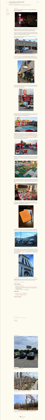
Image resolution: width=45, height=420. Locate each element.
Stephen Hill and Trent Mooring (18, 56)
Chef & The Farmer (16, 87)
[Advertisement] (26, 328)
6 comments (17, 412)
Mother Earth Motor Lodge (34, 113)
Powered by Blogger (22, 416)
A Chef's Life (26, 86)
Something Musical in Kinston (20, 289)
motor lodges (22, 317)
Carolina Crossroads (16, 2)
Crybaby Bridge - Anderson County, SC (22, 390)
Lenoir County (19, 317)
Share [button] (7, 8)
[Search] (38, 2)
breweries (16, 317)
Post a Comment (16, 321)
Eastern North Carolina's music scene (28, 136)
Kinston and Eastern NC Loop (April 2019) (21, 293)
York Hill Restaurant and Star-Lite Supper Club (25, 411)
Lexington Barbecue (18, 368)
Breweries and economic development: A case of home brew (28, 286)
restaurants (7, 14)
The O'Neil (30, 277)
